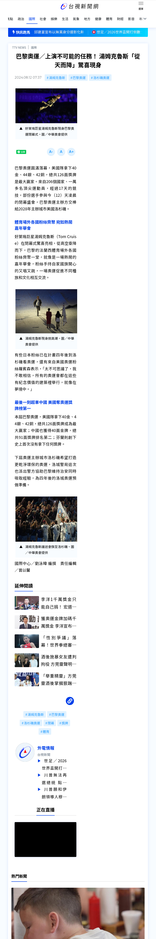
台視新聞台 (91, 503)
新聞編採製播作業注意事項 (88, 879)
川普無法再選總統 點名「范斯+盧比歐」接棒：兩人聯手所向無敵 (64, 772)
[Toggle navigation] (141, 4)
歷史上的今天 (48, 896)
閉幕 (51, 717)
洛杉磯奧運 (101, 70)
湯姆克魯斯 (57, 70)
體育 (46, 725)
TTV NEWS (19, 40)
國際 (34, 40)
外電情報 (55, 742)
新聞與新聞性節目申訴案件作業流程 (95, 885)
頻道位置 (14, 890)
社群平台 (14, 902)
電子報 (74, 890)
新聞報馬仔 (47, 890)
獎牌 (65, 717)
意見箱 (43, 885)
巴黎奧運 (79, 70)
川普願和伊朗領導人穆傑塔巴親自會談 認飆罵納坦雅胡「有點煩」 (64, 785)
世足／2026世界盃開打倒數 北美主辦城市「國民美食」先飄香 (64, 758)
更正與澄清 (47, 879)
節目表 (13, 896)
